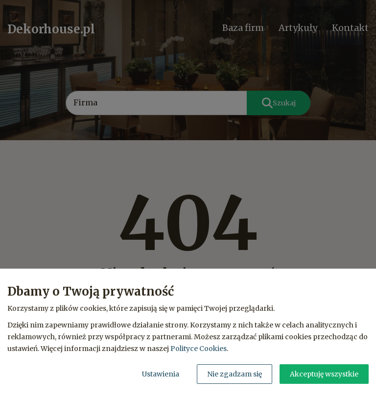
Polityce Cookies (198, 348)
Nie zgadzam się (234, 374)
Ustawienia (160, 374)
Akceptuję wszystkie (324, 374)
